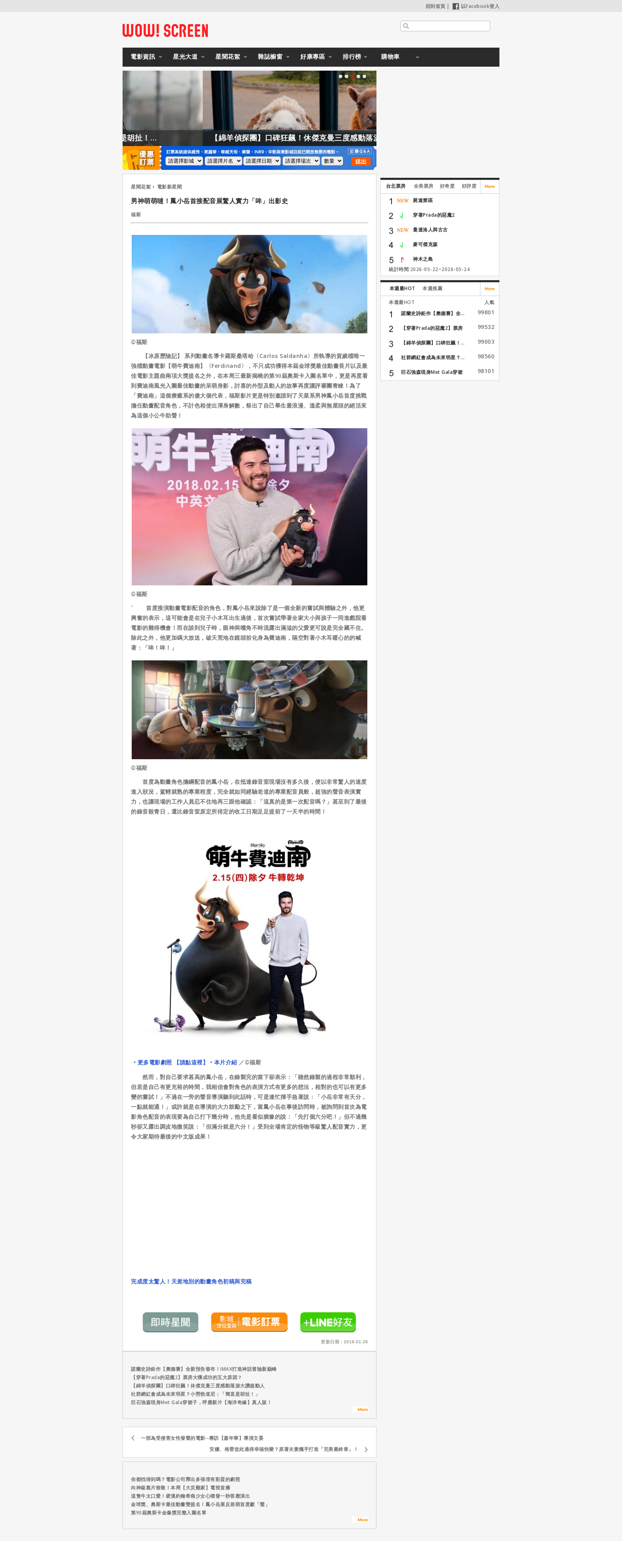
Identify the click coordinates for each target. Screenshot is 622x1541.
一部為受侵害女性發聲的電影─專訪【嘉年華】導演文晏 (202, 1438)
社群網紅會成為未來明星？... (433, 357)
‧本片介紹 (222, 1062)
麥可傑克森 (425, 244)
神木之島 (423, 259)
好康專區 (312, 56)
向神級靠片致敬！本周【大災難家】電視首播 (180, 1487)
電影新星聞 (169, 186)
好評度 (469, 186)
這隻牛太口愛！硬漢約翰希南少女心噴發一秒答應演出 (190, 1496)
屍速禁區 (423, 200)
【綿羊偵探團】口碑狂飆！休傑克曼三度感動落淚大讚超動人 (343, 138)
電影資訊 (143, 56)
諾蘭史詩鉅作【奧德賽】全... (433, 313)
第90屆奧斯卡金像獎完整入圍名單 (168, 1512)
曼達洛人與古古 (430, 229)
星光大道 (185, 56)
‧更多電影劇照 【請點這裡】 (170, 1062)
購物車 (390, 56)
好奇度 (447, 186)
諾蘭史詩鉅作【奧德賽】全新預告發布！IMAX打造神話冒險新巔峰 (204, 1369)
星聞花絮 (227, 56)
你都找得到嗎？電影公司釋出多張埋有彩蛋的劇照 (185, 1479)
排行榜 (352, 56)
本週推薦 (432, 288)
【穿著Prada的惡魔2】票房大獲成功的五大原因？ (186, 1377)
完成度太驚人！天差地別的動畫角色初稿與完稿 (191, 1281)
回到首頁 (435, 6)
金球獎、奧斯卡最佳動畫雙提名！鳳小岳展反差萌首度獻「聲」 (200, 1504)
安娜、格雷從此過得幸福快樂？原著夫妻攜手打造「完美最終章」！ (283, 1449)
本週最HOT (402, 288)
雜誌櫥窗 (270, 56)
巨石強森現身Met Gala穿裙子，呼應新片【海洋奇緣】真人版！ (201, 1402)
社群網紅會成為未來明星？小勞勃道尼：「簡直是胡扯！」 (195, 1394)
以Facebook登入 (476, 6)
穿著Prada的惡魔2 (434, 215)
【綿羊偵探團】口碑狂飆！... (433, 342)
